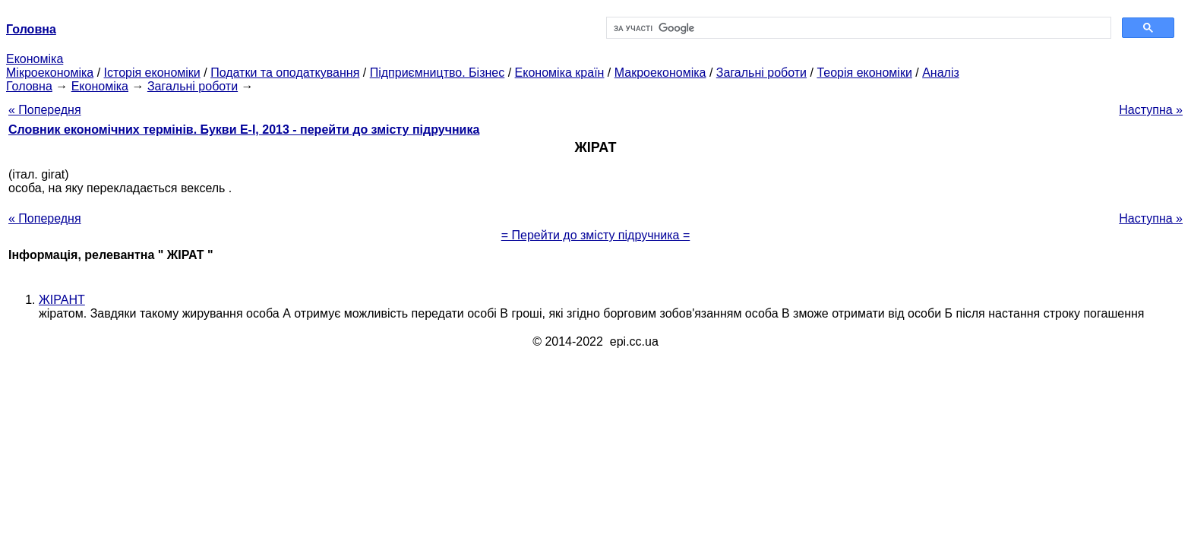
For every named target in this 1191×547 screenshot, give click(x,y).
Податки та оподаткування (284, 72)
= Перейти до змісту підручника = (595, 235)
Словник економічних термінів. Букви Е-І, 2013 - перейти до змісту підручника (243, 129)
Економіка (34, 58)
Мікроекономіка (49, 72)
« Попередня (44, 109)
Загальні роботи (761, 72)
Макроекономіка (660, 72)
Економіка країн (560, 72)
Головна (29, 86)
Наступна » (1151, 109)
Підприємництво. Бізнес (437, 72)
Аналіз (940, 72)
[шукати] (857, 28)
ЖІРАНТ (62, 299)
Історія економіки (152, 72)
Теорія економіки (864, 72)
